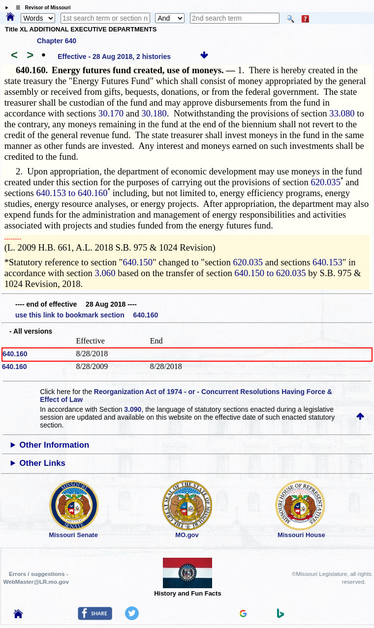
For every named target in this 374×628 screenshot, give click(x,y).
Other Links (42, 463)
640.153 (327, 262)
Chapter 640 (56, 41)
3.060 (105, 273)
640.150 (138, 262)
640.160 (15, 354)
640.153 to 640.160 (71, 193)
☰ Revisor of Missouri (41, 7)
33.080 (341, 113)
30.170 (111, 113)
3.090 (132, 409)
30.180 (153, 113)
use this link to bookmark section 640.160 (86, 315)
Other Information (55, 445)
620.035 (326, 182)
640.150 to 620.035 (270, 273)
